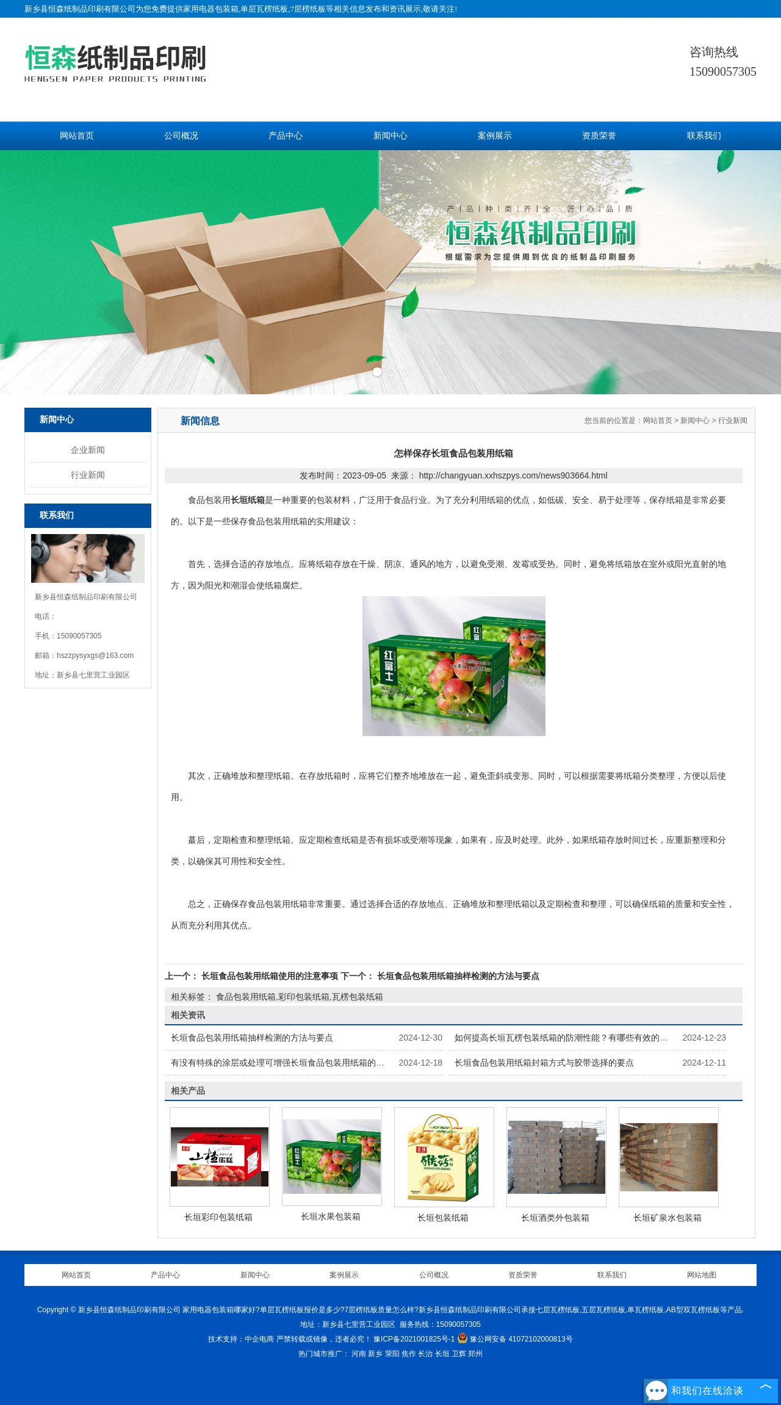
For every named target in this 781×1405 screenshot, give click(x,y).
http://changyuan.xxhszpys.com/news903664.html (513, 475)
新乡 (375, 1353)
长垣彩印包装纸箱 (218, 1217)
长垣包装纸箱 (443, 1218)
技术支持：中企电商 (241, 1339)
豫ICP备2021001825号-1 (414, 1339)
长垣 (442, 1353)
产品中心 (285, 135)
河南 (358, 1353)
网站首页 (77, 135)
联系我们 (704, 135)
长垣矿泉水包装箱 (667, 1218)
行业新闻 (88, 475)
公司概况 (181, 135)
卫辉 (459, 1353)
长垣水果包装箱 (331, 1216)
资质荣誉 (599, 135)
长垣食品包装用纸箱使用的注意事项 (269, 976)
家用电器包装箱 (211, 8)
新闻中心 (390, 135)
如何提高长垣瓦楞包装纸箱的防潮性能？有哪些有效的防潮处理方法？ (587, 1037)
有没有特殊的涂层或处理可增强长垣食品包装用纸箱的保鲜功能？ (295, 1062)
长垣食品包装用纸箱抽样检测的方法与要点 (457, 976)
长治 (425, 1353)
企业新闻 (88, 450)
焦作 (408, 1353)
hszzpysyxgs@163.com (95, 655)
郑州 (475, 1353)
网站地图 (701, 1275)
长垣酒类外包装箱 (555, 1218)
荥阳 (392, 1353)
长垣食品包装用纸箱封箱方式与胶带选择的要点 (544, 1062)
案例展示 (495, 135)
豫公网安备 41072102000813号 (515, 1339)
